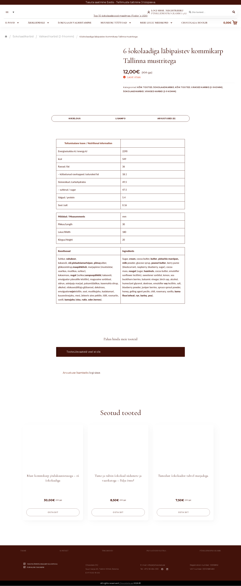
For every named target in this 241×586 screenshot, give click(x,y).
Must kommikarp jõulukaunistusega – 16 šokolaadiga (53, 478)
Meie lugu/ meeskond (154, 22)
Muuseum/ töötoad (113, 22)
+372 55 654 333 (151, 569)
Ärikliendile (36, 22)
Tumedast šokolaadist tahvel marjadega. (183, 476)
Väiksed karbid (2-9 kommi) (56, 36)
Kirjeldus (74, 118)
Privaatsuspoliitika (156, 551)
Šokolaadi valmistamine (74, 22)
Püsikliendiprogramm (210, 551)
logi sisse (94, 372)
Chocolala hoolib (194, 22)
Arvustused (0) (166, 118)
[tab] (74, 119)
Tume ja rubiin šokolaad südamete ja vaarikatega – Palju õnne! (118, 478)
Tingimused (107, 551)
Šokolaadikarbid (23, 36)
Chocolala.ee (126, 583)
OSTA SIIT (53, 512)
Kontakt (64, 551)
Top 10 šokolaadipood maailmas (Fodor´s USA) (120, 15)
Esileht (6, 36)
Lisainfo (120, 118)
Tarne (23, 551)
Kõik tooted (145, 87)
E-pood (10, 22)
